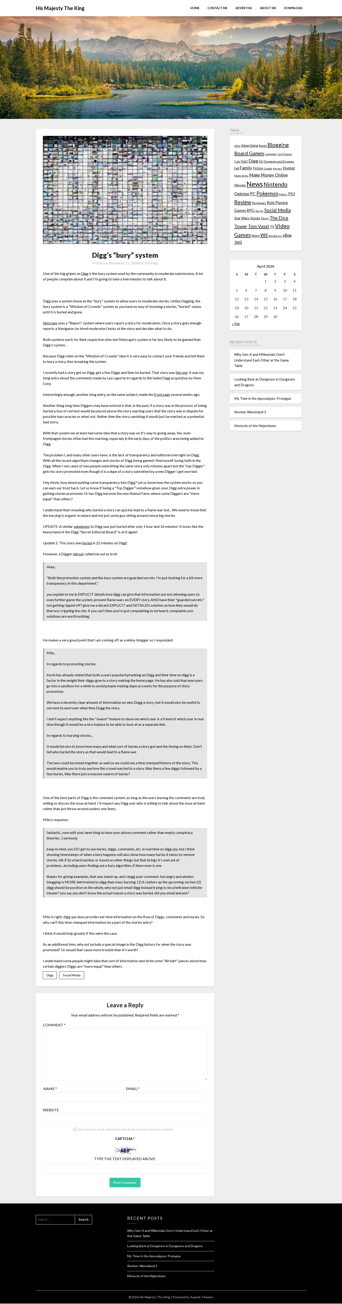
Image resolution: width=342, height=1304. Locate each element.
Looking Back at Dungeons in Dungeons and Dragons (165, 1246)
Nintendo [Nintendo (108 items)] (275, 184)
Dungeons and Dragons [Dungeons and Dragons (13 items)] (279, 161)
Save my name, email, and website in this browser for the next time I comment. (126, 1129)
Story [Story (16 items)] (265, 218)
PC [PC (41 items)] (253, 193)
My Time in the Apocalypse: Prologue (262, 398)
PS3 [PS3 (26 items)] (291, 194)
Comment (54, 1025)
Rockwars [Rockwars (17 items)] (259, 203)
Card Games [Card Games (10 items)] (284, 154)
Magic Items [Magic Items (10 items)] (241, 175)
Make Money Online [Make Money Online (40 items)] (268, 175)
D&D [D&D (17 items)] (244, 161)
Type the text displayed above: (125, 1159)
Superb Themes (201, 1297)
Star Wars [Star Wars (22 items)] (242, 218)
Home (194, 8)
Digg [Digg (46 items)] (253, 161)
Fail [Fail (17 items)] (236, 168)
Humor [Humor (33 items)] (289, 168)
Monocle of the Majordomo (255, 426)
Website (51, 1110)
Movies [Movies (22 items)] (240, 185)
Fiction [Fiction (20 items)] (258, 168)
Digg (85, 273)
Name (50, 1089)
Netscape (50, 323)
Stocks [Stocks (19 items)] (255, 218)
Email (133, 1089)
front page (162, 394)
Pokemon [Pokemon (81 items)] (267, 193)
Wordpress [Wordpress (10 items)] (275, 235)
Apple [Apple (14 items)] (263, 146)
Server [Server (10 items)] (259, 210)
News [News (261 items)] (254, 184)
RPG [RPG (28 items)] (251, 210)
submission (82, 526)
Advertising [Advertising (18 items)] (249, 146)
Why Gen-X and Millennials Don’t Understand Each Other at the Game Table (261, 360)
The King (151, 263)
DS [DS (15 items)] (261, 161)
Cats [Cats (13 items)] (237, 161)
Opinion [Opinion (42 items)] (241, 193)
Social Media (71, 975)
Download (293, 8)
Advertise (243, 8)
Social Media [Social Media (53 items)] (277, 210)
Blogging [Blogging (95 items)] (278, 145)
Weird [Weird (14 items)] (255, 236)
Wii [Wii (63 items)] (264, 235)
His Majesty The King (60, 8)
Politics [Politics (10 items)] (283, 194)
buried (88, 543)
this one (182, 372)
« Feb (236, 324)
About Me (268, 8)
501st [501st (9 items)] (237, 145)
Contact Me (217, 8)
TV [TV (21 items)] (272, 227)
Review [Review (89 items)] (242, 202)
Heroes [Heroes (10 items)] (277, 168)
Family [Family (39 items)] (246, 167)
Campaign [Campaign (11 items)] (270, 154)
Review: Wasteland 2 (250, 412)
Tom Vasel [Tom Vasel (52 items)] (258, 226)
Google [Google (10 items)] (268, 168)
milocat (79, 554)
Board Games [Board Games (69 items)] (249, 153)
